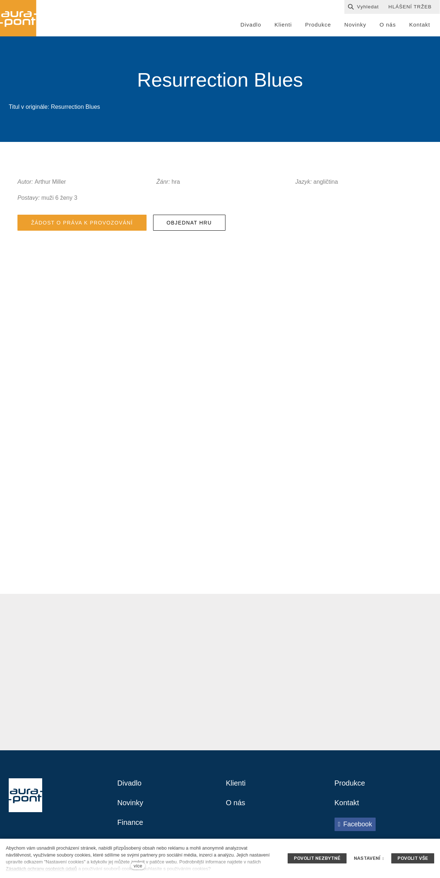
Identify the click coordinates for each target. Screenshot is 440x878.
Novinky (130, 803)
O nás (235, 803)
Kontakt (347, 803)
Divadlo (129, 783)
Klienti (235, 783)
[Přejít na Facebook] (355, 824)
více (138, 866)
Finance (130, 822)
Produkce (350, 783)
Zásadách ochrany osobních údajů (41, 868)
